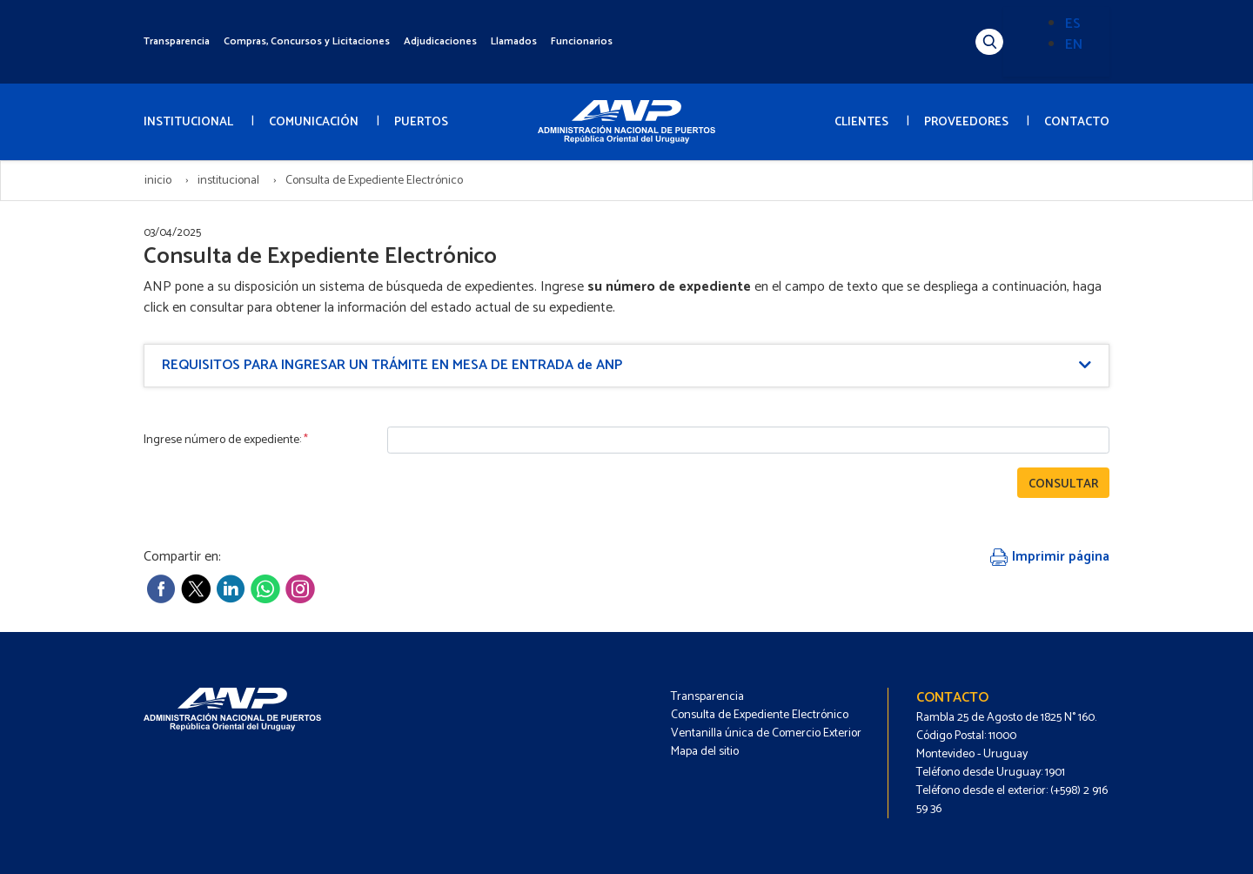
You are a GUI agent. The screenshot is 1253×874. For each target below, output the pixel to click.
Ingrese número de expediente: (226, 440)
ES (1073, 24)
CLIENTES (861, 122)
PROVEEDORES (966, 122)
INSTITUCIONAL (188, 122)
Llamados (514, 41)
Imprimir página (1049, 556)
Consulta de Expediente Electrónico (759, 715)
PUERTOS (421, 122)
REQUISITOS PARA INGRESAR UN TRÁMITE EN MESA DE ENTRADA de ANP (392, 365)
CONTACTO (1076, 122)
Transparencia (177, 41)
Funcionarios (582, 41)
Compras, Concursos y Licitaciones (307, 41)
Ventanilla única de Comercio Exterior (766, 733)
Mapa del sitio (705, 752)
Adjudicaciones (440, 41)
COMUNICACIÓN (313, 122)
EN (1073, 45)
